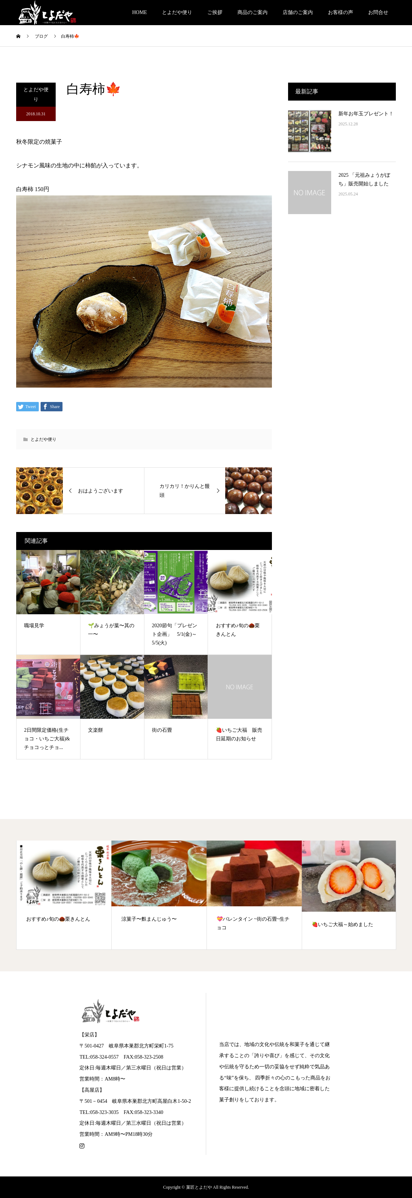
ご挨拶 (214, 12)
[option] (64, 895)
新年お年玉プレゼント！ (366, 113)
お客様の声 (340, 12)
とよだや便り (177, 12)
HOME (139, 12)
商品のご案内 (252, 12)
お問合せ (378, 12)
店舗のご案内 (298, 12)
